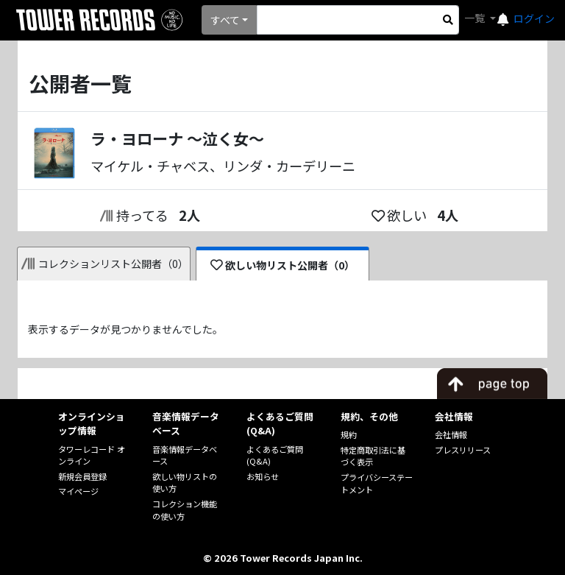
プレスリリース (463, 450)
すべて (225, 20)
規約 (349, 434)
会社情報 (451, 434)
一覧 (475, 17)
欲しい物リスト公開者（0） (282, 265)
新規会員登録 (82, 476)
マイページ (78, 491)
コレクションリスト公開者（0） (104, 263)
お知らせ (262, 476)
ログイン (534, 18)
